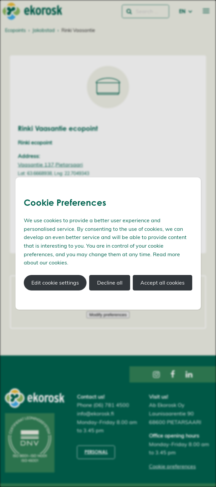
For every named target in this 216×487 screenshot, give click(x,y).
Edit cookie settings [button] (55, 282)
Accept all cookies (162, 282)
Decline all (110, 282)
